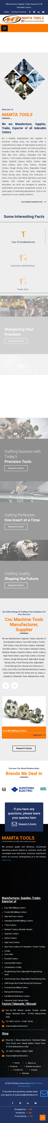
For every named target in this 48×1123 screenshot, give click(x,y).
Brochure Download (19, 12)
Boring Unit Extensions (12, 992)
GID (30, 1116)
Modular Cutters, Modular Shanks (17, 929)
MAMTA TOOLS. (36, 1083)
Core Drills (7, 954)
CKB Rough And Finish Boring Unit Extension (21, 983)
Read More (39, 735)
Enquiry (33, 1070)
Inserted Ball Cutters (12, 963)
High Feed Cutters (11, 942)
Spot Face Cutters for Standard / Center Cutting (23, 947)
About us (31, 1063)
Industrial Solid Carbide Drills (15, 1000)
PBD (29, 1113)
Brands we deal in (32, 1066)
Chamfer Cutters (10, 934)
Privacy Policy (24, 1086)
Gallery (6, 12)
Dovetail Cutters (10, 959)
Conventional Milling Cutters (15, 987)
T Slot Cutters (9, 925)
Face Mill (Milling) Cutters (13, 908)
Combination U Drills (11, 967)
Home (16, 1063)
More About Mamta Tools (33, 202)
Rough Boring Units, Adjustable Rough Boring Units (22, 973)
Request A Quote (24, 752)
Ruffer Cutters (9, 938)
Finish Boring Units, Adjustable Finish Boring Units (24, 979)
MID (29, 1109)
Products (13, 1066)
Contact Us (17, 1070)
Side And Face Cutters (12, 916)
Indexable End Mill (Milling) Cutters (17, 921)
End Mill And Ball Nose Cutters (16, 996)
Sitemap (24, 1073)
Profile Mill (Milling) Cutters (14, 912)
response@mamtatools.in (17, 1026)
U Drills (6, 951)
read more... (7, 860)
